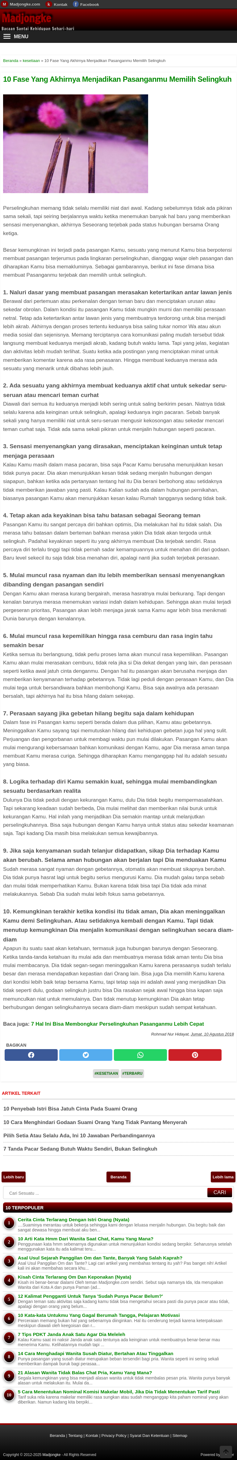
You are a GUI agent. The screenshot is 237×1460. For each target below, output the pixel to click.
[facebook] (31, 1055)
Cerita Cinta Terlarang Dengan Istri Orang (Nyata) (73, 1219)
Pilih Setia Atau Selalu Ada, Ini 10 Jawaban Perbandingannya (79, 1136)
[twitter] (85, 1055)
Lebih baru (13, 1177)
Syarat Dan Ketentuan (149, 1435)
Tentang (75, 1435)
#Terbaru (132, 1073)
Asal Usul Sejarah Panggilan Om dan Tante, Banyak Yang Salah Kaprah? (100, 1257)
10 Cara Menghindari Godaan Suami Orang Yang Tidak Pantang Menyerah (95, 1122)
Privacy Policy (114, 1435)
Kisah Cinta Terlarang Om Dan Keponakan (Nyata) (74, 1277)
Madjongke (26, 18)
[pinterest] (195, 1055)
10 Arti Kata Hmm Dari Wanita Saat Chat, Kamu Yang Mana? (86, 1238)
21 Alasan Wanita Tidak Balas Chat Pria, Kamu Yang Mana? (85, 1372)
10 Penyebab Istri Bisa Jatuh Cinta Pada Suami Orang (70, 1109)
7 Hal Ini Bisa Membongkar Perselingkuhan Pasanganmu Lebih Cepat (117, 1024)
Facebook (89, 4)
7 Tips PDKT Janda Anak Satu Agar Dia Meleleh (71, 1334)
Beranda (118, 1177)
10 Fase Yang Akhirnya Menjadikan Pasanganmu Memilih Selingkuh (117, 79)
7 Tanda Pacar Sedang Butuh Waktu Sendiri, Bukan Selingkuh (80, 1149)
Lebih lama (223, 1177)
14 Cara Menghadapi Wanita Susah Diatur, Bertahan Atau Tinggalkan (95, 1353)
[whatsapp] (140, 1055)
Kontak (60, 4)
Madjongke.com (25, 4)
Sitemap (180, 1435)
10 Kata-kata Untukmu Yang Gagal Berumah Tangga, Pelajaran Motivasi (99, 1315)
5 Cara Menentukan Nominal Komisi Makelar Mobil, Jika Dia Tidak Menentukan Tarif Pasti (119, 1391)
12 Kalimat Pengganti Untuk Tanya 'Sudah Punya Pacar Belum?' (90, 1296)
